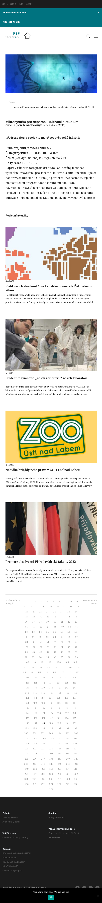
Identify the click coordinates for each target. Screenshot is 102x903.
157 (74, 697)
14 (44, 606)
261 (67, 774)
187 (35, 723)
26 (68, 611)
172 (27, 713)
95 (47, 657)
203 (51, 733)
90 (69, 652)
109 (40, 667)
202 (42, 733)
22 (40, 611)
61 (33, 637)
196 (51, 728)
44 (26, 626)
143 (75, 687)
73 (62, 642)
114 (78, 667)
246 (60, 764)
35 (76, 616)
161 (51, 703)
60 (26, 637)
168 (51, 708)
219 (66, 743)
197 (59, 728)
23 (47, 611)
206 (76, 733)
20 (26, 611)
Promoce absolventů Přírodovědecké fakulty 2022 (40, 561)
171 (75, 708)
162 (59, 703)
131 (35, 682)
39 (47, 621)
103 (51, 662)
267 (59, 779)
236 (35, 758)
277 (51, 789)
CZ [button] (5, 4)
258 (43, 774)
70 (41, 642)
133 (51, 682)
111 (56, 667)
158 (27, 703)
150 (75, 692)
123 (27, 677)
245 (51, 764)
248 (76, 764)
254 (67, 769)
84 (26, 652)
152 (35, 697)
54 (40, 632)
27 (76, 611)
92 (26, 657)
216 (43, 743)
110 (48, 667)
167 (43, 708)
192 (75, 723)
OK (51, 897)
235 (26, 758)
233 (67, 753)
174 (43, 713)
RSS (26, 887)
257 (34, 774)
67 (76, 637)
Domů (12, 102)
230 (43, 753)
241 (76, 758)
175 (51, 713)
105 (67, 662)
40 (54, 621)
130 (27, 682)
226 (67, 748)
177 (67, 713)
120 (62, 672)
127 (59, 677)
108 (32, 667)
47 (48, 626)
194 (35, 728)
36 (26, 621)
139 (43, 687)
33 (61, 616)
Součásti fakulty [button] (51, 22)
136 (74, 682)
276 (76, 784)
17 (64, 606)
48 (55, 626)
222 (34, 748)
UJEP (29, 4)
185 (74, 718)
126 (51, 677)
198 (67, 728)
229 (35, 753)
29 (33, 616)
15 (51, 606)
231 (51, 753)
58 (69, 632)
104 (59, 662)
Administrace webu (12, 887)
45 (33, 626)
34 (68, 616)
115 (24, 672)
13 (37, 606)
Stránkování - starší (90, 602)
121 (70, 672)
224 (51, 748)
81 (62, 647)
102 (43, 662)
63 (47, 637)
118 (47, 672)
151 (27, 697)
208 (35, 738)
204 (59, 733)
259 (51, 774)
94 (40, 657)
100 (27, 662)
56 (54, 632)
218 (58, 743)
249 (27, 769)
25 (61, 611)
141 (59, 687)
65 (62, 637)
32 (54, 616)
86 (40, 652)
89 (62, 652)
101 (35, 662)
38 (40, 621)
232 (59, 753)
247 (68, 764)
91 (76, 652)
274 (59, 784)
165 (27, 708)
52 (26, 632)
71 (48, 642)
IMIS (21, 4)
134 (59, 682)
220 (75, 743)
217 (51, 743)
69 (33, 642)
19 (78, 606)
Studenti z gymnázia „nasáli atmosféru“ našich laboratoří (46, 378)
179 (27, 718)
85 (33, 652)
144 (27, 692)
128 (67, 677)
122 (77, 672)
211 (60, 738)
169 (59, 708)
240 (68, 758)
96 (54, 657)
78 (41, 647)
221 (26, 748)
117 (39, 672)
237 (43, 758)
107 (24, 667)
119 (54, 672)
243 (34, 764)
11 (24, 606)
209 (44, 738)
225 (59, 748)
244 (43, 764)
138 (35, 687)
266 (51, 779)
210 (52, 738)
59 (76, 632)
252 (51, 769)
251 (43, 769)
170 (67, 708)
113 (70, 667)
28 (26, 616)
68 (26, 642)
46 (40, 626)
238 (51, 758)
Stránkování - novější (12, 602)
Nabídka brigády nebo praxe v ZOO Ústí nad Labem (43, 470)
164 (75, 703)
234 (76, 753)
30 (41, 616)
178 (74, 713)
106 (75, 662)
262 (76, 774)
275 (67, 784)
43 (76, 621)
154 (51, 697)
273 (51, 784)
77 (34, 647)
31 (48, 616)
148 (59, 692)
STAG (13, 4)
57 (62, 632)
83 (76, 647)
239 (59, 758)
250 (35, 769)
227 (75, 748)
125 (43, 677)
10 (77, 601)
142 (67, 687)
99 (76, 657)
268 (68, 779)
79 (48, 647)
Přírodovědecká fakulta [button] (51, 12)
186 (27, 723)
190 (59, 723)
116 (31, 672)
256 (26, 774)
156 (66, 697)
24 (54, 611)
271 (34, 784)
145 (35, 692)
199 (75, 728)
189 (51, 723)
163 (67, 703)
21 (34, 611)
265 (43, 779)
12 (31, 606)
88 (55, 652)
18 (71, 606)
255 (76, 769)
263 (26, 779)
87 (48, 652)
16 (58, 606)
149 (67, 692)
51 (77, 626)
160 (43, 703)
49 (62, 626)
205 (68, 733)
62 (40, 637)
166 (35, 708)
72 (55, 642)
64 (54, 637)
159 (35, 703)
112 (63, 667)
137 (27, 687)
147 (51, 692)
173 (35, 713)
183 (59, 718)
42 (69, 621)
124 (35, 677)
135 (66, 682)
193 (27, 728)
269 (76, 779)
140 (51, 687)
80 (55, 647)
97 (62, 657)
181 (43, 718)
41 (62, 621)
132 (43, 682)
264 (34, 779)
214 (27, 743)
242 (26, 764)
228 (26, 753)
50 (69, 626)
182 (51, 718)
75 (76, 642)
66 (69, 637)
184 (67, 718)
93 (33, 657)
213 (75, 738)
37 (33, 621)
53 (33, 632)
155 (58, 697)
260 (59, 774)
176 (59, 713)
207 (27, 738)
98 (69, 657)
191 (67, 723)
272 (43, 784)
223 (42, 748)
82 (69, 647)
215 (35, 743)
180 (35, 718)
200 (26, 733)
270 (27, 784)
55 (47, 632)
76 (26, 647)
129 (75, 677)
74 (69, 642)
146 (43, 692)
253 (59, 769)
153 (43, 697)
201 (34, 733)
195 (43, 728)
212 (67, 738)
